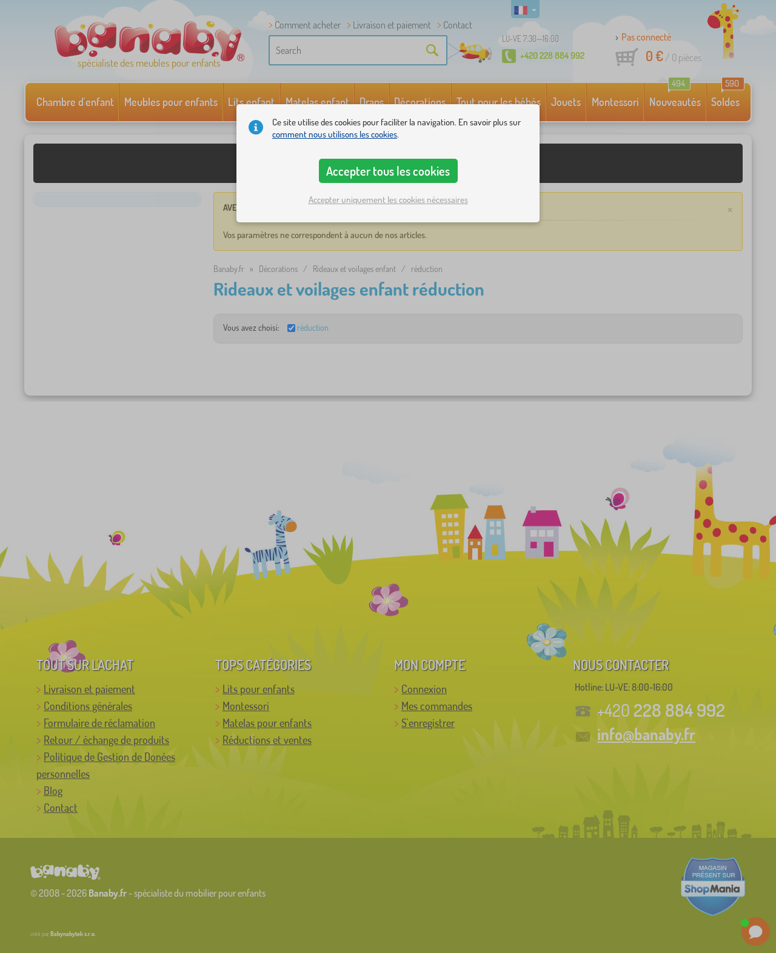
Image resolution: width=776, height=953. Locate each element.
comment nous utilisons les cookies (334, 134)
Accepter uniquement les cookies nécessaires (388, 199)
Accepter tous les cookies (388, 171)
